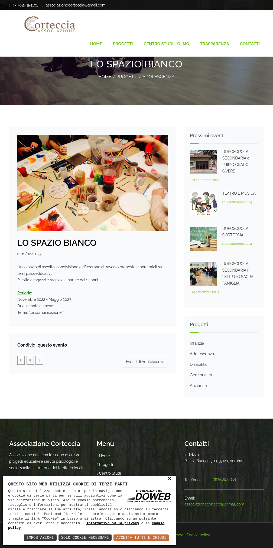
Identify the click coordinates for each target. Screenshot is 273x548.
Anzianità (198, 385)
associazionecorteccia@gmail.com (76, 5)
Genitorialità (201, 375)
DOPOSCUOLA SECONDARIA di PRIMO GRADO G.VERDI (236, 161)
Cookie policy (198, 535)
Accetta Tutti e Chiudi (141, 537)
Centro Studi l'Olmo (166, 43)
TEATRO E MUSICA (239, 193)
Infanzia (197, 343)
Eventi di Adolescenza (145, 362)
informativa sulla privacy (112, 523)
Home (96, 43)
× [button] (169, 479)
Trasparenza (214, 43)
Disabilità (198, 364)
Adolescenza (158, 76)
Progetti (123, 43)
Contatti (250, 43)
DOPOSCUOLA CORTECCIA (235, 231)
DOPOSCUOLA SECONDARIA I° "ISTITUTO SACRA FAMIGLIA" (237, 273)
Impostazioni (40, 537)
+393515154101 (224, 479)
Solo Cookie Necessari (85, 537)
